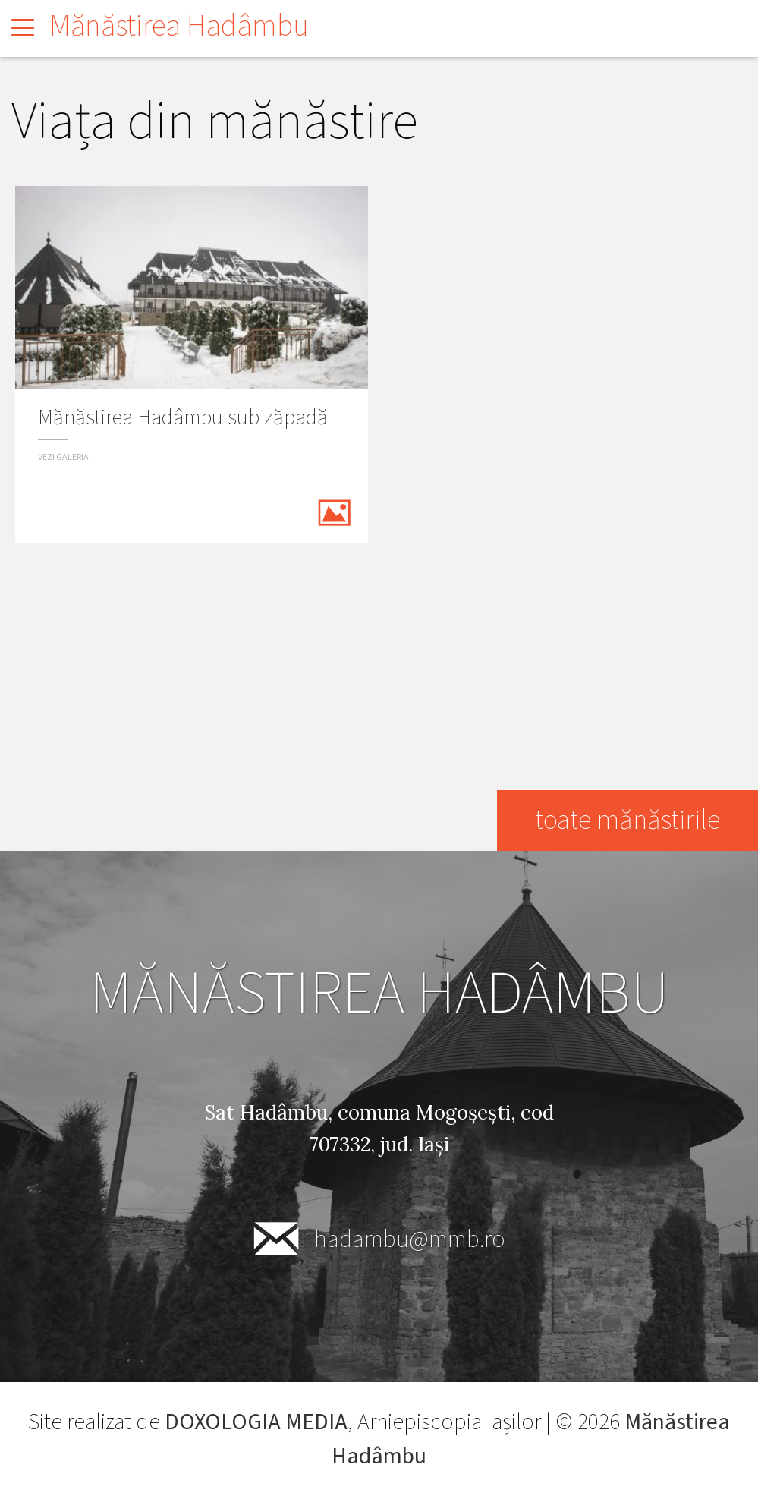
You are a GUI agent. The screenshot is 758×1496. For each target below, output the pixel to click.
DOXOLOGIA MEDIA (256, 1422)
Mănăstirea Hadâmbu (179, 26)
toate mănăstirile (627, 820)
